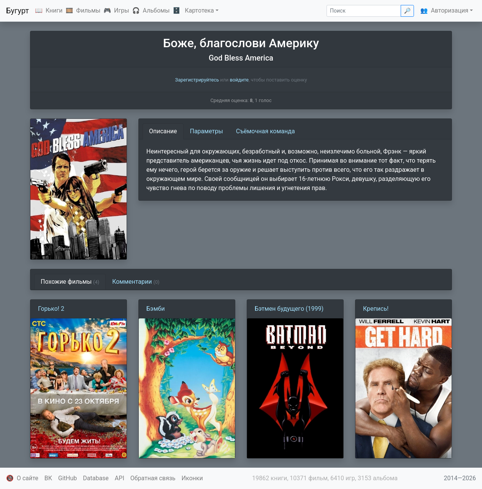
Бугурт (17, 10)
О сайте (27, 478)
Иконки (192, 478)
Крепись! (375, 308)
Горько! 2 (51, 308)
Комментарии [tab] (135, 281)
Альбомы (156, 10)
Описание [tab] (163, 131)
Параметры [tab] (206, 131)
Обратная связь (153, 478)
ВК (48, 478)
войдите (239, 80)
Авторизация (449, 10)
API (119, 478)
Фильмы (88, 10)
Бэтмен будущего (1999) (289, 308)
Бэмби (155, 308)
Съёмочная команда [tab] (265, 131)
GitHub (67, 478)
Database (96, 478)
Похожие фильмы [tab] (70, 281)
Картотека (199, 10)
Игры (121, 10)
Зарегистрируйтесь (197, 80)
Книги (54, 10)
